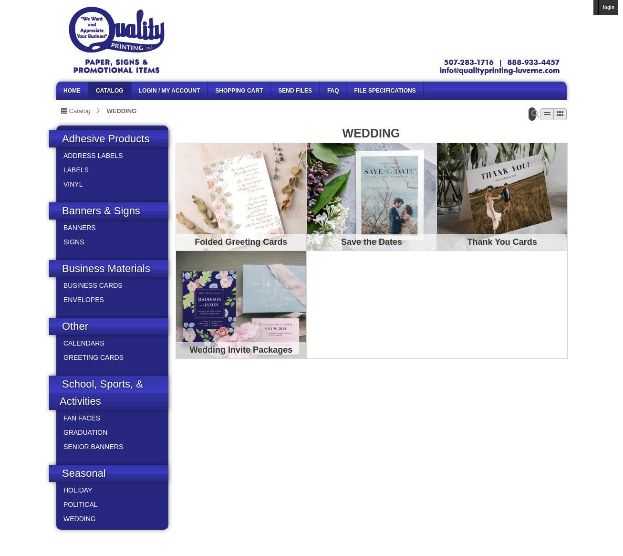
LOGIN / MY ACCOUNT (169, 90)
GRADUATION (85, 432)
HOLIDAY (77, 490)
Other (75, 326)
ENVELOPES (83, 300)
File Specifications (385, 90)
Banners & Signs (101, 211)
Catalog (75, 110)
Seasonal (84, 473)
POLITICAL (80, 504)
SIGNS (73, 242)
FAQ (333, 90)
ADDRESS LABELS (93, 155)
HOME (72, 90)
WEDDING (121, 110)
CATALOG (110, 90)
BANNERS (79, 227)
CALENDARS (83, 343)
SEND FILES (295, 90)
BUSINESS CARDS (93, 285)
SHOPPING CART (239, 90)
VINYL (73, 184)
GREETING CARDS (93, 357)
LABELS (76, 170)
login (608, 7)
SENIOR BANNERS (93, 447)
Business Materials (106, 268)
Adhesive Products (105, 139)
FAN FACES (81, 418)
